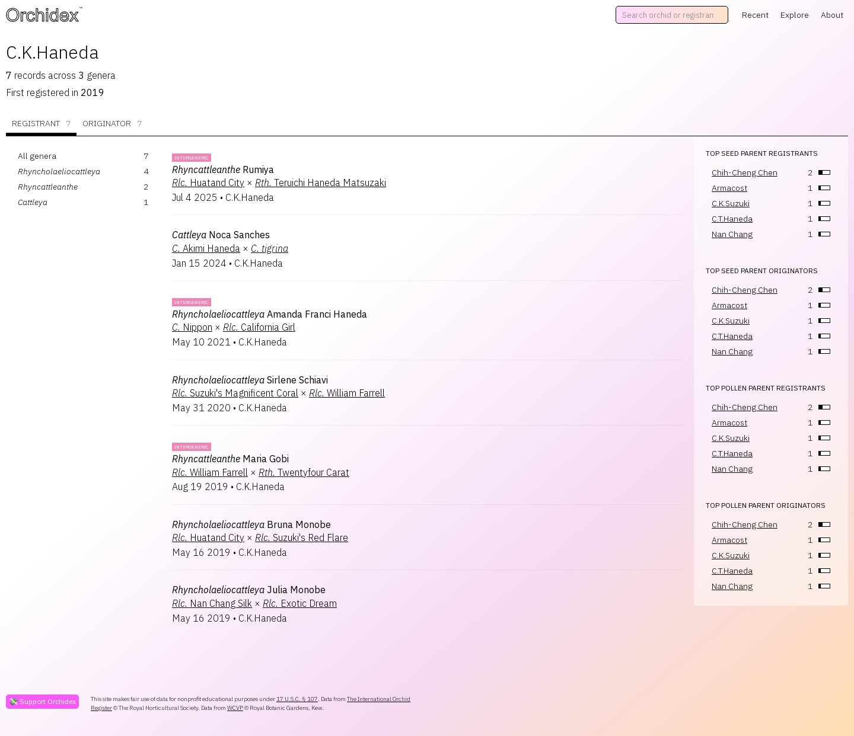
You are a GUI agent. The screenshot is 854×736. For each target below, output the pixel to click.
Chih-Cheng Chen (744, 172)
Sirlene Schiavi (250, 380)
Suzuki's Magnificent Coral (235, 393)
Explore (794, 14)
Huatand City (208, 182)
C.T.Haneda (732, 218)
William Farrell (347, 393)
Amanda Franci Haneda (269, 314)
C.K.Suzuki (731, 203)
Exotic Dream (300, 603)
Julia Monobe (249, 590)
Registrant (41, 123)
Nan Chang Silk (212, 603)
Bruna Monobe (251, 524)
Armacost (729, 188)
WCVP (235, 708)
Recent (755, 14)
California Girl (259, 327)
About (832, 14)
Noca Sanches (221, 235)
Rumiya (223, 169)
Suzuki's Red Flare (301, 537)
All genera (37, 156)
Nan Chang (732, 234)
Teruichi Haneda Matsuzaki (320, 182)
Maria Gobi (230, 459)
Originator (112, 123)
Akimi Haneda (206, 248)
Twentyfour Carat (304, 472)
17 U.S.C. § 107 (297, 699)
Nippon (192, 327)
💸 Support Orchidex (42, 701)
